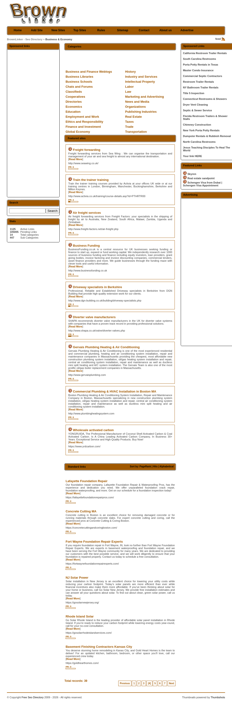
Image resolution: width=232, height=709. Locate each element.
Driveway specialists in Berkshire (97, 287)
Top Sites (79, 30)
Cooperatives (75, 96)
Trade (129, 126)
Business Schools (79, 81)
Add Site (37, 30)
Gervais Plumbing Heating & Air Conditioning (106, 347)
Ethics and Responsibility (84, 121)
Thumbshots (218, 697)
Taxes (129, 121)
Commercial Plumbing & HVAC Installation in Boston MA (114, 391)
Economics (74, 106)
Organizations (135, 106)
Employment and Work (82, 116)
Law (128, 91)
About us (165, 30)
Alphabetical (167, 466)
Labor (129, 86)
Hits (155, 466)
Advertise (187, 30)
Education (73, 111)
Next (171, 683)
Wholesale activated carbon (93, 430)
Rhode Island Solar (80, 616)
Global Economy (78, 131)
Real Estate (133, 116)
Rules (101, 30)
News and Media (137, 101)
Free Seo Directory (32, 697)
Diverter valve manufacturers (94, 317)
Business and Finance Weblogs (89, 71)
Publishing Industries (141, 111)
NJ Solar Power (77, 577)
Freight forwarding (86, 150)
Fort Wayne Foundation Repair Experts (94, 541)
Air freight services (87, 212)
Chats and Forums (79, 86)
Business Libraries (79, 76)
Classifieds (74, 91)
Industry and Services (141, 76)
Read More (75, 159)
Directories (74, 101)
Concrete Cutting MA (81, 511)
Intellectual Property (140, 81)
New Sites (58, 30)
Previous (125, 683)
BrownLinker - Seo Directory (24, 39)
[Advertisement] (33, 123)
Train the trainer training (91, 180)
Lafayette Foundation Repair (87, 481)
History (130, 71)
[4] (149, 683)
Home (18, 30)
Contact (144, 30)
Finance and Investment (83, 126)
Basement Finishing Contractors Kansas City (99, 646)
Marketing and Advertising (144, 96)
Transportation (136, 131)
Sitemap (122, 30)
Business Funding (86, 245)
